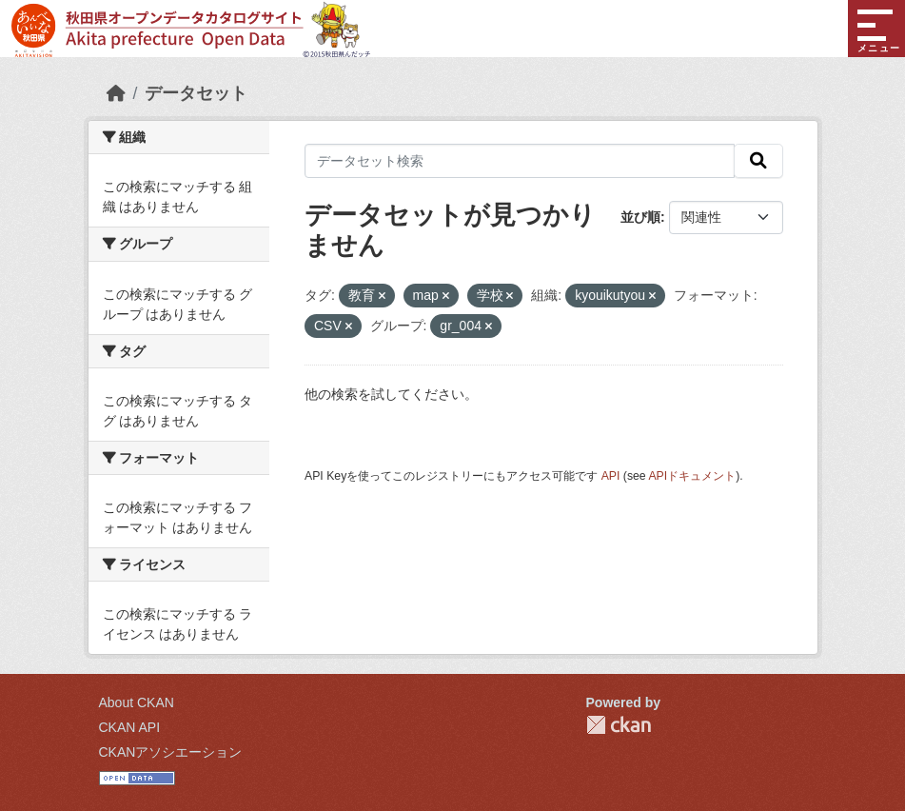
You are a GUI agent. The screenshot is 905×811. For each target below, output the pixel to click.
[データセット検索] (520, 161)
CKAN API (130, 727)
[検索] (758, 161)
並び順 (640, 217)
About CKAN (136, 702)
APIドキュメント (692, 476)
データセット (196, 93)
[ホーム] (116, 93)
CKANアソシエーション (171, 752)
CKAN (618, 725)
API (610, 476)
